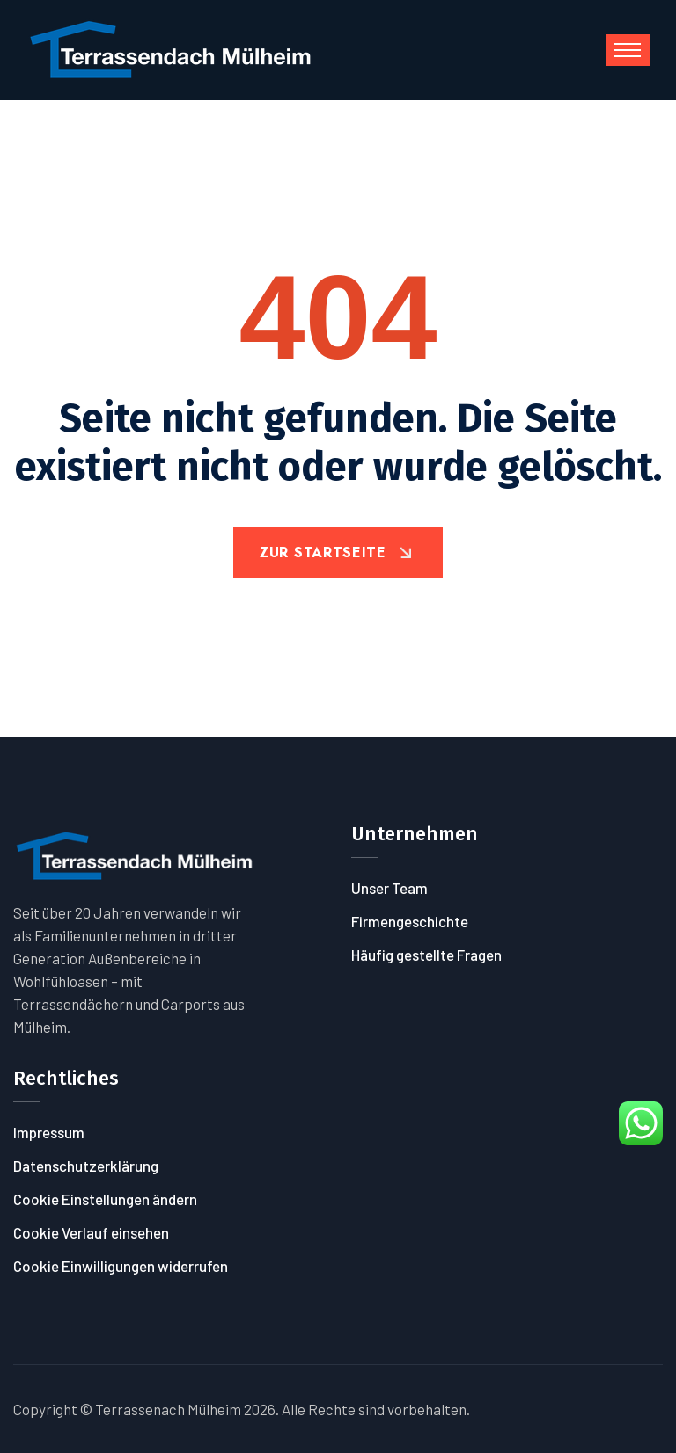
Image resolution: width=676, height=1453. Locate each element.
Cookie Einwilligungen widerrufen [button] (120, 1266)
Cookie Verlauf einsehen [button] (91, 1232)
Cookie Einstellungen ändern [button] (105, 1199)
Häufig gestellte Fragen (426, 954)
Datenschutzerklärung (85, 1165)
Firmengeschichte (409, 921)
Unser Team (389, 888)
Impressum (48, 1132)
